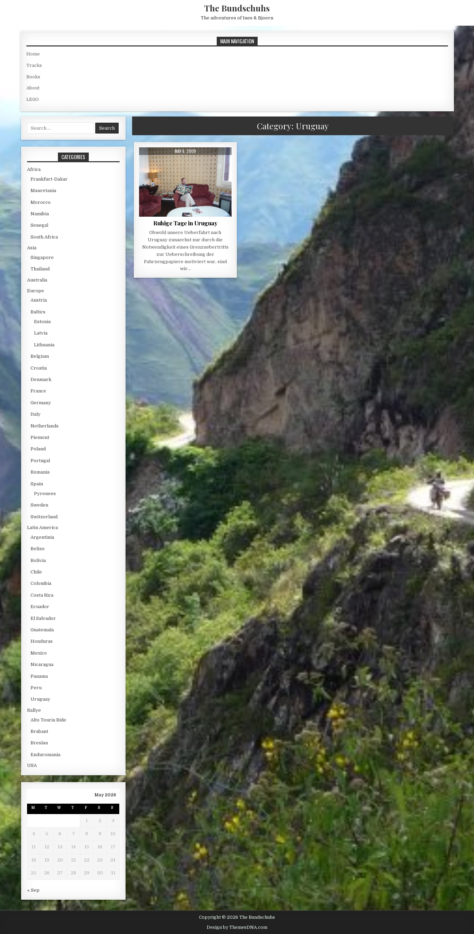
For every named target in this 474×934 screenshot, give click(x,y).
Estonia (42, 321)
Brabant (39, 731)
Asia (31, 247)
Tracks (34, 65)
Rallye (34, 710)
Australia (37, 280)
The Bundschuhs (237, 8)
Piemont (40, 437)
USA (32, 765)
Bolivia (38, 560)
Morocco (41, 202)
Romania (40, 472)
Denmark (41, 379)
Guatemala (42, 629)
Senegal (39, 225)
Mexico (39, 653)
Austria (39, 300)
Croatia (39, 368)
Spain (37, 483)
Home (33, 54)
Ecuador (40, 606)
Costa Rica (42, 595)
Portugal (40, 460)
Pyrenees (45, 493)
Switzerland (44, 516)
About (33, 87)
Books (33, 76)
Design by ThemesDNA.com (237, 927)
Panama (39, 676)
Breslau (39, 742)
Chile (36, 571)
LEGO (32, 99)
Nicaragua (42, 664)
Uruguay (40, 699)
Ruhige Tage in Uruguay (185, 223)
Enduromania (45, 754)
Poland (38, 448)
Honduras (42, 641)
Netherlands (45, 426)
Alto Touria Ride (48, 720)
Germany (41, 402)
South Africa (44, 237)
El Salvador (43, 618)
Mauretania (43, 190)
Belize (38, 548)
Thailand (40, 268)
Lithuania (44, 344)
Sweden (39, 505)
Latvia (41, 333)
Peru (36, 687)
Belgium (40, 356)
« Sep (33, 890)
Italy (36, 414)
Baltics (38, 311)
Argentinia (42, 537)
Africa (34, 169)
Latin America (42, 527)
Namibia (40, 213)
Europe (35, 290)
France (38, 391)
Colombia (41, 583)
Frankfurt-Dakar (49, 179)
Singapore (42, 257)
